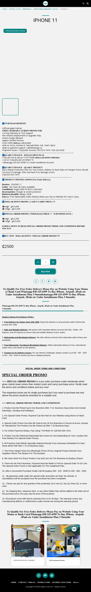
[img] (27, 540)
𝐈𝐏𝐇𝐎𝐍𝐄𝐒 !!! (27, 9)
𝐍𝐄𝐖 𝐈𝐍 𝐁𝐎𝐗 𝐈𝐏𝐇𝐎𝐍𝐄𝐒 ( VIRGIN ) (46, 9)
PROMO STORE (14, 9)
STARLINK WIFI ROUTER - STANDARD (23, 560)
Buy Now (45, 271)
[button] (3, 3)
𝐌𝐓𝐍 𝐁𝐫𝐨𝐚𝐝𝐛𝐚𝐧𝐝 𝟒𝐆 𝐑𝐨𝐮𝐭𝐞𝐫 (57, 560)
